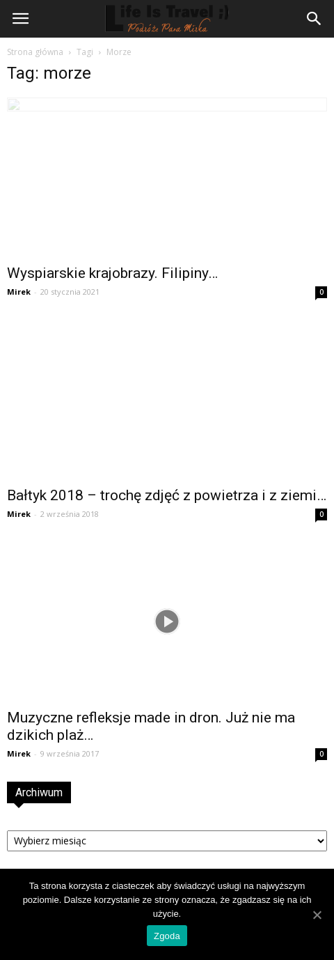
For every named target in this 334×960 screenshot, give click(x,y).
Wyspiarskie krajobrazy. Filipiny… (112, 273)
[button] (314, 19)
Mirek (19, 291)
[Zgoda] (317, 915)
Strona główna (35, 52)
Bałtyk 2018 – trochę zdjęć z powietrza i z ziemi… (166, 495)
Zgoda (167, 936)
